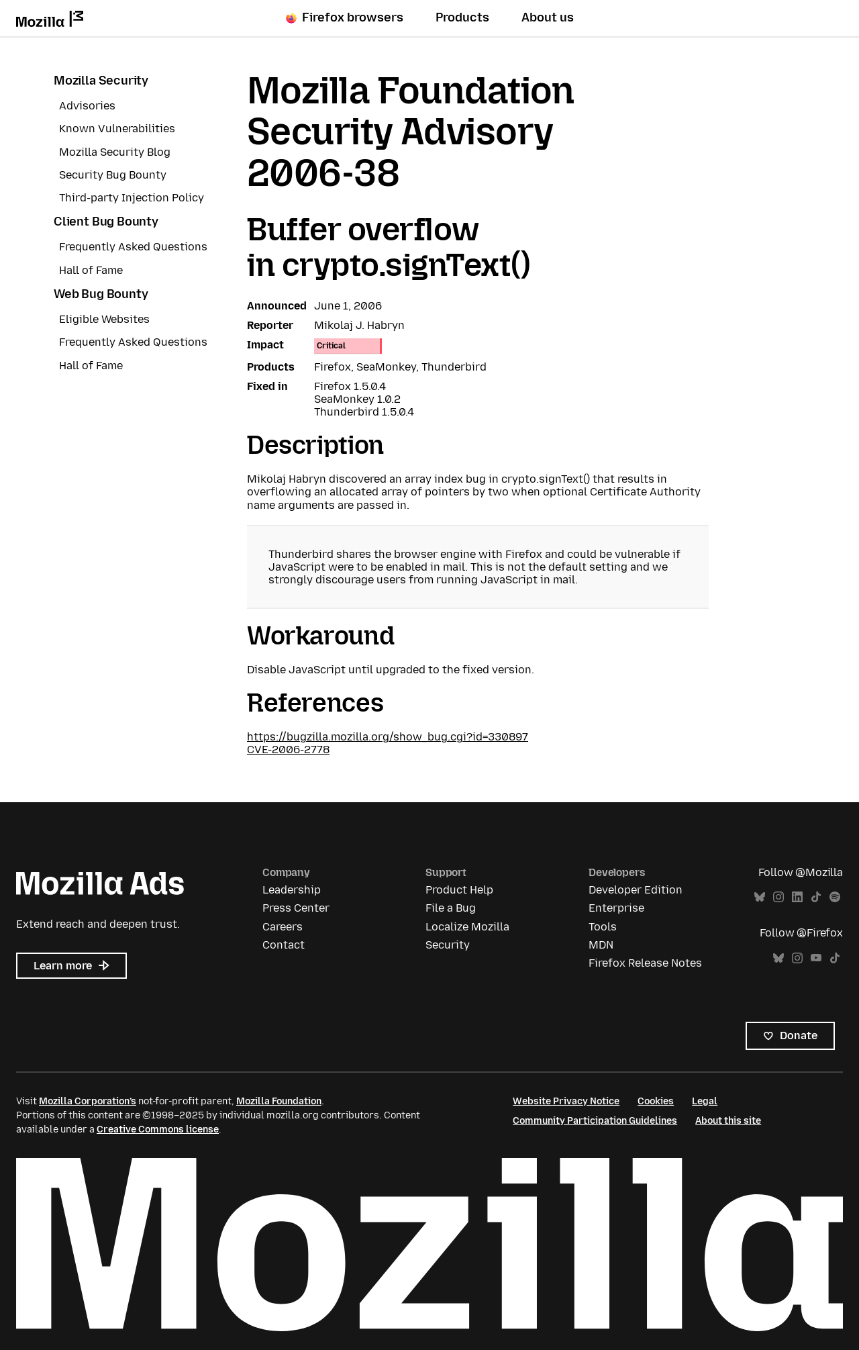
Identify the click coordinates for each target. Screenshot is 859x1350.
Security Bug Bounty (112, 174)
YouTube (816, 958)
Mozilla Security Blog (114, 152)
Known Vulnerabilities (117, 128)
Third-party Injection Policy (131, 197)
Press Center (296, 908)
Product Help (459, 889)
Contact (283, 944)
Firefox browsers (344, 18)
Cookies (656, 1101)
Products (462, 18)
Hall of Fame (91, 270)
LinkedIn (797, 897)
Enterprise (616, 908)
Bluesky (760, 897)
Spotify (835, 897)
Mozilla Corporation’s (87, 1101)
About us (547, 18)
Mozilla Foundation (278, 1101)
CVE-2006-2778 (288, 749)
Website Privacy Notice (566, 1101)
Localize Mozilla (467, 926)
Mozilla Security (101, 80)
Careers (282, 926)
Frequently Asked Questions (133, 246)
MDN (601, 944)
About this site (728, 1120)
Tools (603, 926)
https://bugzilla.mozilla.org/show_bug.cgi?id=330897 (387, 736)
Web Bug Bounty (101, 294)
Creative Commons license (158, 1129)
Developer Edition (636, 889)
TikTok (816, 897)
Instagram (778, 897)
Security (447, 944)
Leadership (291, 889)
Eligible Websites (104, 319)
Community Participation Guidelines (595, 1120)
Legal (704, 1101)
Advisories (87, 105)
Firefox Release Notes (645, 963)
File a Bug (450, 908)
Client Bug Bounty (106, 221)
